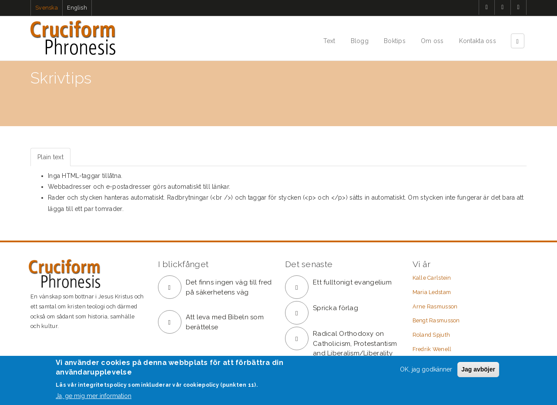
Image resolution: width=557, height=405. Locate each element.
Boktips (395, 40)
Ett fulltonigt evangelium (352, 282)
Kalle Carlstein (432, 277)
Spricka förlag (335, 308)
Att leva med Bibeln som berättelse (225, 322)
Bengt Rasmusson (436, 320)
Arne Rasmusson (435, 306)
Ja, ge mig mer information (93, 395)
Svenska (46, 7)
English (77, 7)
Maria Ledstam (432, 292)
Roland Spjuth (431, 334)
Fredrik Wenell (432, 349)
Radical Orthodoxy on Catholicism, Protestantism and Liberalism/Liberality (355, 343)
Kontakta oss (477, 40)
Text (329, 40)
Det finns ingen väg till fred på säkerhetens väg (229, 287)
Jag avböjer (478, 369)
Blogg (360, 40)
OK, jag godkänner (426, 369)
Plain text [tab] (50, 157)
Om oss (432, 40)
